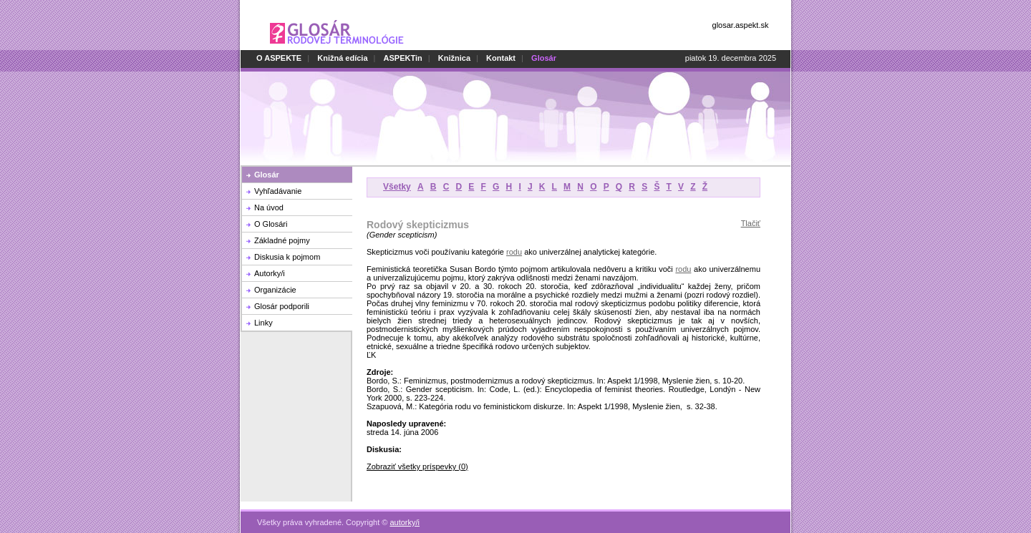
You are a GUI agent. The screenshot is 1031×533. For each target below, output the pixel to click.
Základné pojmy (282, 240)
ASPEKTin (403, 58)
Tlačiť (750, 223)
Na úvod (269, 207)
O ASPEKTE (278, 58)
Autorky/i (269, 273)
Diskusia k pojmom (287, 257)
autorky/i (404, 514)
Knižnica (454, 58)
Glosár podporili (281, 306)
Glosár (266, 174)
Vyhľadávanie (277, 191)
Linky (263, 322)
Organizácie (275, 289)
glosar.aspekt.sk (740, 25)
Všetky (397, 187)
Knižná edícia (342, 58)
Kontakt (501, 58)
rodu (514, 252)
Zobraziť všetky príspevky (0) (417, 466)
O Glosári (270, 224)
